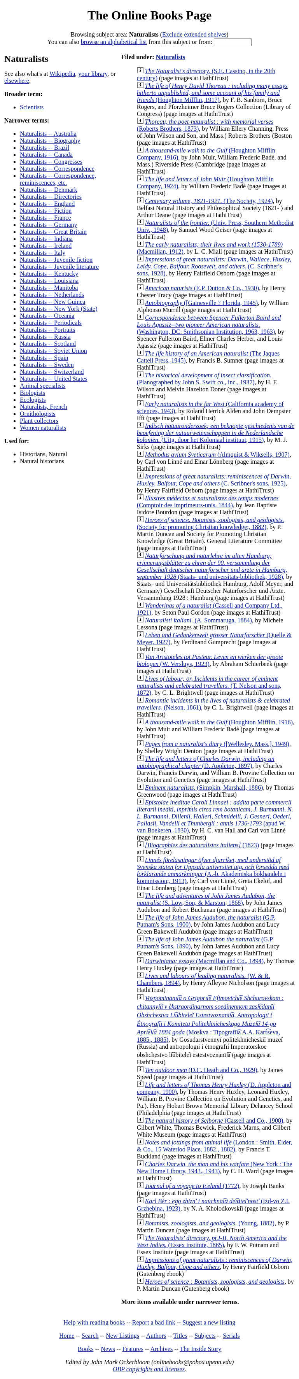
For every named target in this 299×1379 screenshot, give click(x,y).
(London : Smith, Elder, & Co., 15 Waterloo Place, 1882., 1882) (214, 1146)
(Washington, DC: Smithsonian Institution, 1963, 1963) (209, 324)
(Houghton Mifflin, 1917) (212, 92)
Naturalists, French (43, 406)
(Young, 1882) (210, 1223)
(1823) (202, 845)
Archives (161, 1349)
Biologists (32, 392)
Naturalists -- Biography (50, 140)
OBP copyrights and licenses (149, 1369)
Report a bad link (153, 1322)
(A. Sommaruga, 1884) (198, 620)
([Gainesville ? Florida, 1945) (201, 303)
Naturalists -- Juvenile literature (59, 266)
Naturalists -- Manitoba (49, 287)
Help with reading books (94, 1322)
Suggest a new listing (208, 1322)
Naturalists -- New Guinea (52, 301)
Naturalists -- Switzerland (52, 371)
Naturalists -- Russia (45, 336)
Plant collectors (39, 420)
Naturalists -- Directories (51, 196)
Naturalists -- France (45, 217)
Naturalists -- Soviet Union (53, 350)
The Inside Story (201, 1349)
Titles (180, 1335)
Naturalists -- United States (53, 378)
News (108, 1349)
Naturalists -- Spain (44, 357)
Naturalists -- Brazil (44, 147)
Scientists (32, 107)
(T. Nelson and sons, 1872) (209, 685)
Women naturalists (43, 427)
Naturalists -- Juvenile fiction (56, 259)
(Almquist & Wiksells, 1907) (217, 454)
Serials (231, 1335)
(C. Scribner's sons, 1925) (214, 480)
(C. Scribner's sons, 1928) (214, 266)
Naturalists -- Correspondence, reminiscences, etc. (58, 179)
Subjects (204, 1335)
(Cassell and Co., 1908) (214, 1120)
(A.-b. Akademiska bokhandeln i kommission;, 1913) (213, 870)
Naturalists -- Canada (46, 154)
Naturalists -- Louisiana (49, 280)
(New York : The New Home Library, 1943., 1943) (214, 1167)
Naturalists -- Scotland (48, 343)
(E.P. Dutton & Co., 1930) (202, 288)
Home (66, 1335)
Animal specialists (43, 385)
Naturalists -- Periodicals (51, 322)
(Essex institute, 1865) (212, 1241)
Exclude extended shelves (194, 34)
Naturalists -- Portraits (47, 329)
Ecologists (33, 399)
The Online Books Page (149, 15)
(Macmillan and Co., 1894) (204, 961)
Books (86, 1349)
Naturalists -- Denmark (48, 189)
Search (90, 1335)
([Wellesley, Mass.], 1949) (217, 744)
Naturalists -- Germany (48, 224)
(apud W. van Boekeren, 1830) (215, 816)
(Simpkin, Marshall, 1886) (204, 787)
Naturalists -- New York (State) (59, 308)
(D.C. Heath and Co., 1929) (201, 1070)
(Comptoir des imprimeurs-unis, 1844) (207, 501)
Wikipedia (62, 73)
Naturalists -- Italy (42, 252)
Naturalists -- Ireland (46, 245)
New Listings (122, 1335)
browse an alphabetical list (114, 42)
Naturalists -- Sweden (47, 364)
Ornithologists (38, 413)
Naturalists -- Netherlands (52, 294)
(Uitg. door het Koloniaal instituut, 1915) (215, 432)
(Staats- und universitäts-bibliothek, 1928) (212, 566)
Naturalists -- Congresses (51, 161)
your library (92, 73)
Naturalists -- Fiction (46, 210)
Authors (156, 1335)
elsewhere (16, 80)
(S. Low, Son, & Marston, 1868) (206, 899)
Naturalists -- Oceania (47, 315)
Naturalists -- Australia (48, 133)
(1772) (192, 1186)
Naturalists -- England (47, 203)
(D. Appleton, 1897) (206, 762)
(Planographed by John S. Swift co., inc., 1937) (204, 378)
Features (132, 1349)
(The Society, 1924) (209, 201)
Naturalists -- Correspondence (57, 168)
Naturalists (170, 57)
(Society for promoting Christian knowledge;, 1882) (210, 523)
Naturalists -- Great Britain (53, 231)
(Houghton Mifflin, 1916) (219, 722)
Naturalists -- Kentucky (49, 273)
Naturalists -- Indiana (46, 238)
